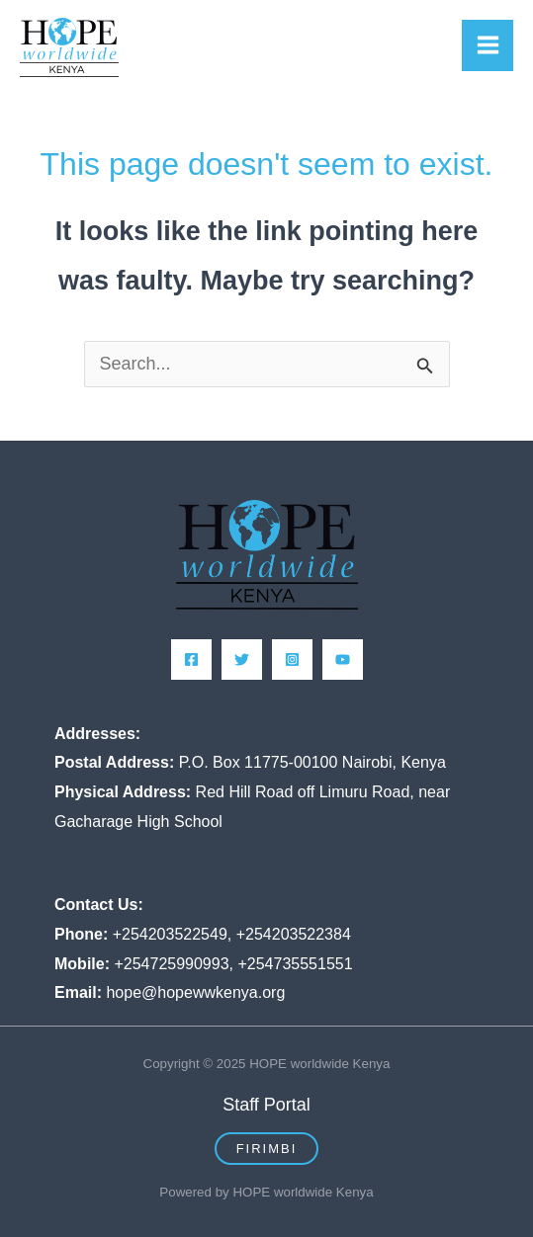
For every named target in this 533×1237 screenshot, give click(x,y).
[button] (267, 1148)
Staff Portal (266, 1104)
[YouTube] (342, 659)
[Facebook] (191, 659)
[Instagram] (292, 659)
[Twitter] (242, 659)
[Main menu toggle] (487, 45)
